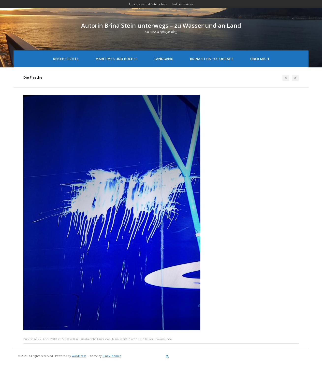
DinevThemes (111, 356)
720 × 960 (68, 339)
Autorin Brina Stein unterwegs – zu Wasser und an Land (161, 25)
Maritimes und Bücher (116, 58)
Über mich (259, 58)
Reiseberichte (66, 58)
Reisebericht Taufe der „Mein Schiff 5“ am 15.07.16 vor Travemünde (125, 339)
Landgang (163, 58)
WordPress (79, 356)
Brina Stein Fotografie (212, 58)
